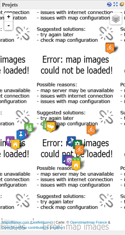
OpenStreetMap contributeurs (25, 227)
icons (47, 222)
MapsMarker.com (15, 222)
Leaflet (36, 222)
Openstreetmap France (88, 222)
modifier (57, 227)
